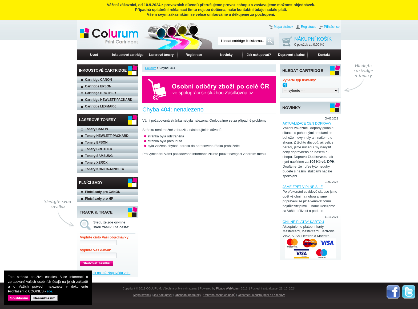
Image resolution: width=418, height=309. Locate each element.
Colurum (150, 67)
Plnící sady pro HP (99, 198)
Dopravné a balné (291, 55)
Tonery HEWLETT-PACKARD (106, 136)
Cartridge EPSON (98, 86)
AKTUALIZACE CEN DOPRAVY (307, 123)
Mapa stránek (283, 27)
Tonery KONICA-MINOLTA (104, 169)
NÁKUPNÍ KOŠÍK (313, 41)
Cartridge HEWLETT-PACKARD (108, 100)
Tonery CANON (96, 129)
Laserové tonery (161, 55)
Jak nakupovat (163, 294)
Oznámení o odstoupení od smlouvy (261, 294)
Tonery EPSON (96, 142)
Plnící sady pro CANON (102, 192)
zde (49, 291)
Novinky (226, 55)
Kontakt (324, 55)
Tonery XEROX (96, 162)
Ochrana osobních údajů (219, 294)
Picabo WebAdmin (228, 288)
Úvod (94, 55)
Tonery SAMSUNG (99, 156)
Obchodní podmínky (188, 294)
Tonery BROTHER (98, 149)
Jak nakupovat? (259, 55)
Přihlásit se (332, 27)
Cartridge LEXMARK (100, 106)
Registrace (308, 27)
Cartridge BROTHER (100, 93)
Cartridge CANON (98, 80)
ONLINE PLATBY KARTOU (303, 222)
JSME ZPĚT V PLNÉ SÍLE (303, 187)
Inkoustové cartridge (127, 55)
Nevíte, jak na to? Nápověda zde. (105, 273)
